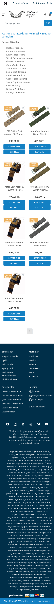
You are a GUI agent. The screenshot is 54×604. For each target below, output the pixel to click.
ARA (48, 23)
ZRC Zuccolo (34, 368)
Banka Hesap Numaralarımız (9, 374)
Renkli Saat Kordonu (15, 75)
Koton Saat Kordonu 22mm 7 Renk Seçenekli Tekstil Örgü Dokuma (39, 188)
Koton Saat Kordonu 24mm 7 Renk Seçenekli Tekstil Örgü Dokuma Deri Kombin (14, 300)
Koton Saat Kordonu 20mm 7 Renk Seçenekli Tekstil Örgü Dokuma (39, 133)
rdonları (11, 391)
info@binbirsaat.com (40, 395)
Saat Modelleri (8, 411)
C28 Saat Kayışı (13, 85)
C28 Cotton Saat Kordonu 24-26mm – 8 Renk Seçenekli (14, 133)
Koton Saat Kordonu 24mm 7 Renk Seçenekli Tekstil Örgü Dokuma (39, 244)
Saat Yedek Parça (10, 407)
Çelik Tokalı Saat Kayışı (16, 78)
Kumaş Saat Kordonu (16, 92)
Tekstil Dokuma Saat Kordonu (20, 58)
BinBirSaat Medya (37, 406)
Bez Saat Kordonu (14, 47)
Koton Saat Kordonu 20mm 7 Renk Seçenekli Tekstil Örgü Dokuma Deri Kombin (14, 188)
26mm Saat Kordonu (16, 72)
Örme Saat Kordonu (15, 61)
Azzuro (32, 372)
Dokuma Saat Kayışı (15, 89)
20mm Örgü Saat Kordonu (18, 82)
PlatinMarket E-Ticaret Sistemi (18, 601)
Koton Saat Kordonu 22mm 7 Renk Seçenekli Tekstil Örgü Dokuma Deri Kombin (14, 244)
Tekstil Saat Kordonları (12, 403)
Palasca (32, 364)
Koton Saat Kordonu (15, 54)
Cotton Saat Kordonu (16, 51)
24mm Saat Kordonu (16, 68)
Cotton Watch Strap (15, 65)
